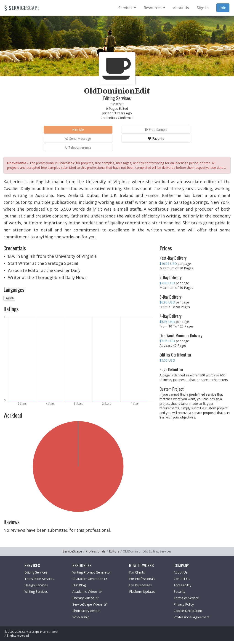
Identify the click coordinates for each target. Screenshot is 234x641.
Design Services (36, 585)
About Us (180, 572)
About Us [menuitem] (181, 7)
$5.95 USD (167, 321)
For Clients (137, 572)
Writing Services (36, 591)
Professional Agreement (192, 617)
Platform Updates (142, 591)
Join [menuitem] (223, 7)
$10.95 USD (168, 263)
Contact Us (182, 579)
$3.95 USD (167, 341)
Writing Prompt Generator (91, 572)
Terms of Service (186, 598)
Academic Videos (87, 591)
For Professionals (142, 579)
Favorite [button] (156, 138)
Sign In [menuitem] (203, 7)
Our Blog (79, 585)
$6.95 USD (167, 302)
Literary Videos (85, 598)
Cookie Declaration (188, 611)
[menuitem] (127, 8)
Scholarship (80, 617)
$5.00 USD (167, 360)
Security (179, 591)
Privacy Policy (184, 604)
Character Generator (89, 579)
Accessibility (182, 585)
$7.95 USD (167, 283)
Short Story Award (85, 611)
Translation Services (39, 579)
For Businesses (140, 585)
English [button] (9, 298)
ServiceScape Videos (89, 604)
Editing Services (35, 572)
